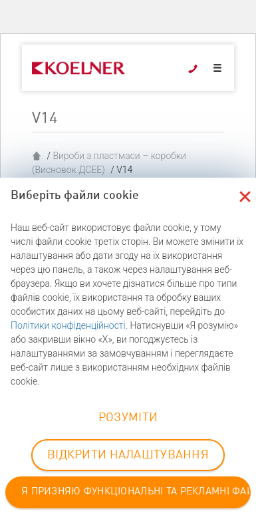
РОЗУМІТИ (128, 418)
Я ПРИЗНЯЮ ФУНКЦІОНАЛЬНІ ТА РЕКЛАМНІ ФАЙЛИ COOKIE (136, 492)
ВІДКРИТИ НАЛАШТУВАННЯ (128, 455)
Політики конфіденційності (68, 325)
